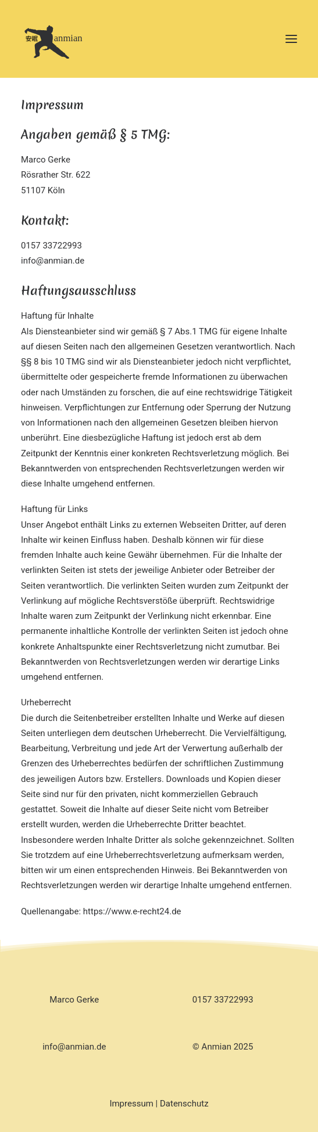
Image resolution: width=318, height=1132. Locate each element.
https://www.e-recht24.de (132, 911)
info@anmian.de (74, 1046)
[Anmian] (67, 39)
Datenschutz (184, 1103)
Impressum (131, 1103)
